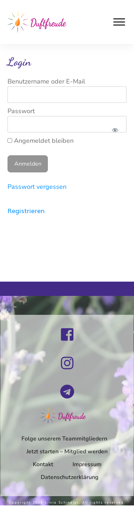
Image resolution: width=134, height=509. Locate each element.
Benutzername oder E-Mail (46, 81)
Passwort (21, 111)
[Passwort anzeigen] (114, 130)
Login (19, 62)
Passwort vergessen (37, 186)
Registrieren (26, 210)
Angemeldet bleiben (41, 140)
